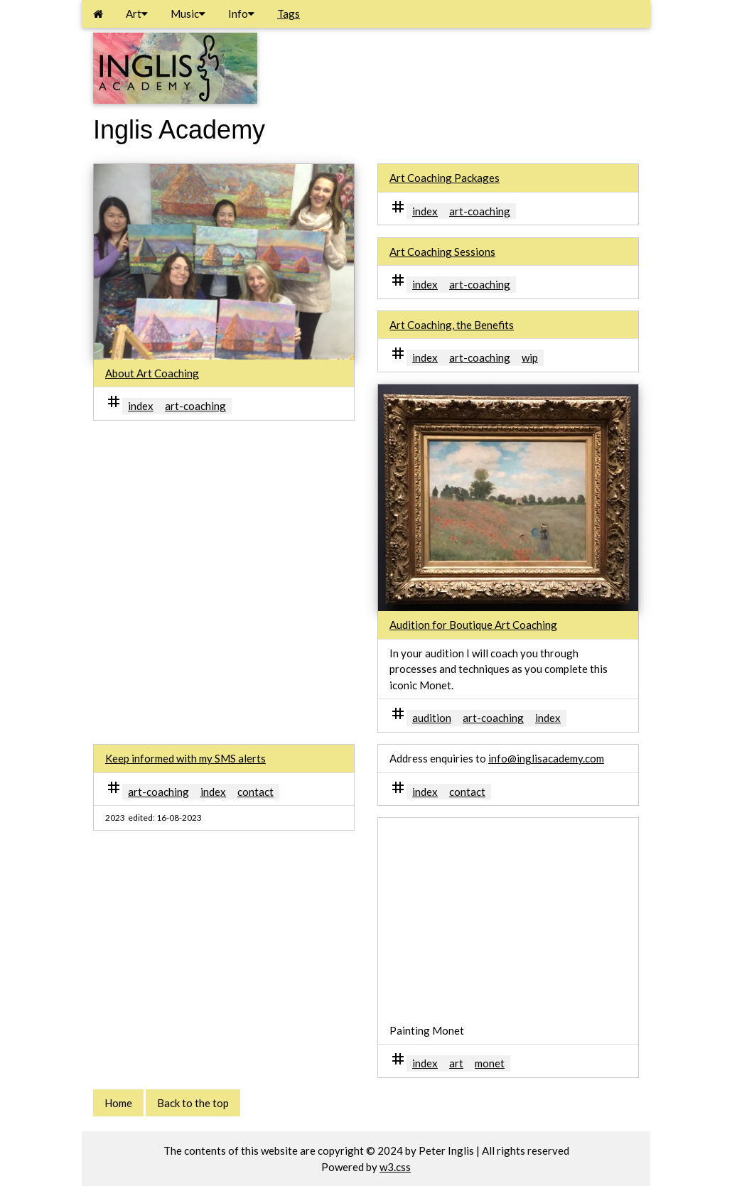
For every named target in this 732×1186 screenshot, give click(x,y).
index (141, 405)
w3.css (395, 1166)
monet (490, 1063)
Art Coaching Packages (444, 177)
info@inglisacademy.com (546, 758)
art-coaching (195, 405)
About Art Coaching (152, 373)
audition (431, 717)
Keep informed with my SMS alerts (185, 758)
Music (188, 13)
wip (530, 357)
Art (137, 13)
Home (118, 1102)
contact (255, 791)
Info (241, 13)
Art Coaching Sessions (442, 251)
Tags (288, 13)
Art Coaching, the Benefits (451, 324)
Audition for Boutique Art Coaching (473, 624)
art (456, 1063)
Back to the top (193, 1102)
